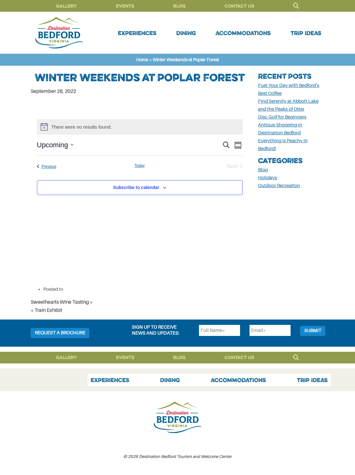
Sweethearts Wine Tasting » (62, 302)
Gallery (66, 6)
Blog (179, 6)
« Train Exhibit (46, 310)
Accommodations (243, 33)
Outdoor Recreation (279, 185)
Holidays (267, 177)
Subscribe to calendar (136, 187)
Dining (186, 33)
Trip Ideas (306, 33)
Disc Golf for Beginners (282, 117)
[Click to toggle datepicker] (55, 145)
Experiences (137, 33)
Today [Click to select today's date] (140, 165)
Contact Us (239, 6)
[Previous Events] (47, 166)
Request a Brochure (60, 333)
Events (125, 6)
